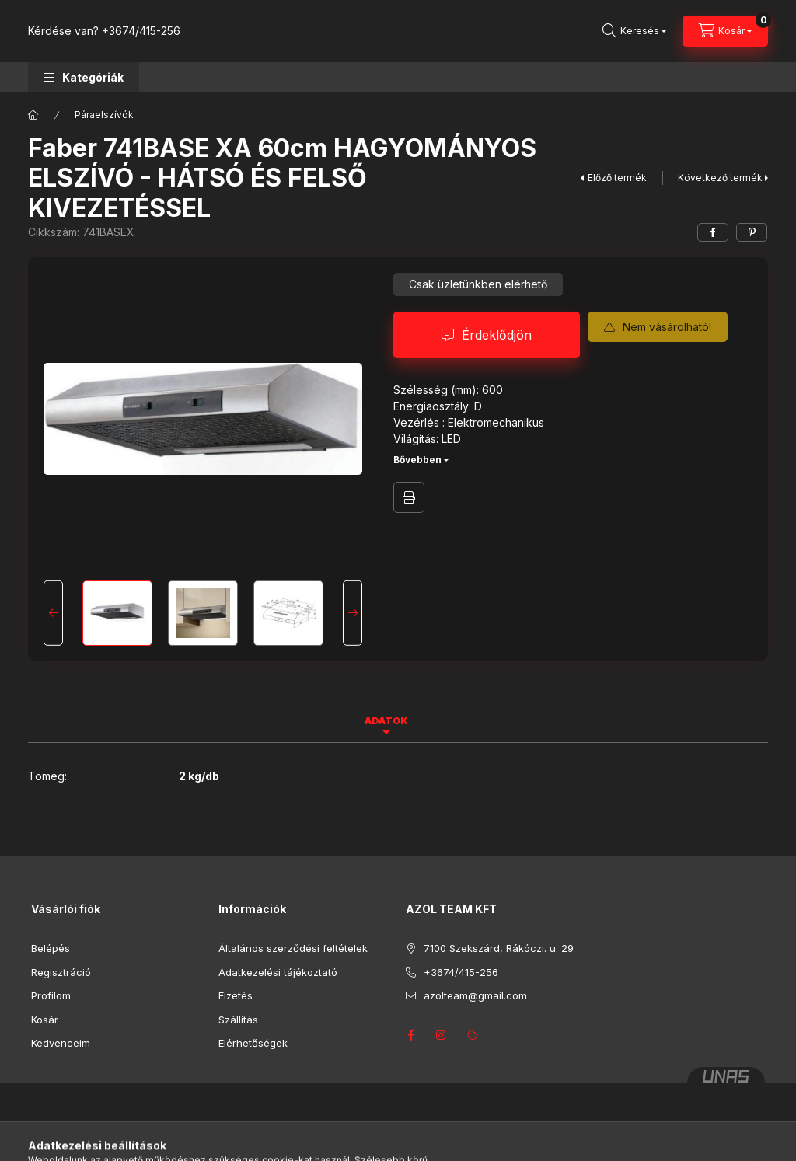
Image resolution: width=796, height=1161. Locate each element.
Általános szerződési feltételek (293, 948)
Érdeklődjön (497, 335)
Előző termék (617, 177)
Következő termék (720, 177)
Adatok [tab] (386, 721)
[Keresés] (634, 31)
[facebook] (712, 232)
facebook (410, 1035)
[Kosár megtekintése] (725, 31)
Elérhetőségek (253, 1043)
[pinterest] (751, 232)
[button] (83, 77)
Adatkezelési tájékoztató (277, 972)
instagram (441, 1035)
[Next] (352, 613)
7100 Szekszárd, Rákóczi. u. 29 (499, 948)
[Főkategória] (33, 115)
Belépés (50, 948)
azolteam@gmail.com (475, 995)
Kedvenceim (60, 1043)
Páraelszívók (104, 114)
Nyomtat (408, 497)
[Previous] (53, 613)
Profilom (51, 995)
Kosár (44, 1019)
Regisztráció (61, 972)
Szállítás (238, 1019)
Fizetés (235, 995)
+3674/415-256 (141, 30)
